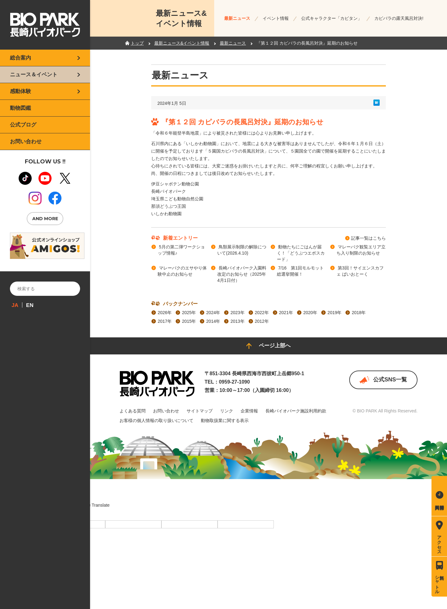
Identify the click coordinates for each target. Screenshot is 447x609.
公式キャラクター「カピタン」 (331, 18)
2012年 (262, 321)
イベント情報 (276, 18)
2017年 (165, 321)
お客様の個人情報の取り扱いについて (156, 420)
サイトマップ (200, 410)
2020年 (310, 312)
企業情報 (249, 410)
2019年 (334, 312)
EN (30, 305)
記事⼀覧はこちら (368, 238)
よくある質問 (133, 410)
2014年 (213, 321)
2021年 (286, 312)
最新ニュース (237, 18)
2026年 (165, 312)
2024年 (213, 312)
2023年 (237, 312)
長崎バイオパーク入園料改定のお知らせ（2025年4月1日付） (241, 274)
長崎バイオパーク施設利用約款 (295, 410)
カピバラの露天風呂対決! (398, 18)
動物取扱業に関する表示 (225, 420)
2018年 (359, 312)
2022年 (262, 312)
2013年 (237, 321)
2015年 (189, 321)
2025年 (189, 312)
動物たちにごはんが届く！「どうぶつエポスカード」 (301, 253)
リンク (226, 410)
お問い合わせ (166, 410)
